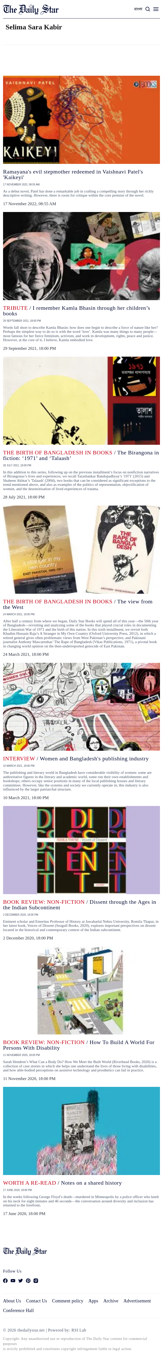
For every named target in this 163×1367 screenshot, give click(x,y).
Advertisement (137, 1300)
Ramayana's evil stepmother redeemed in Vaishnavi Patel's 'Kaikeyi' (73, 174)
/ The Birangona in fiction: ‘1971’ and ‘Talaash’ (81, 455)
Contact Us (36, 1300)
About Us (12, 1300)
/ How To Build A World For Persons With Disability (78, 1045)
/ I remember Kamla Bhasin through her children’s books (76, 311)
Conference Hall (18, 1310)
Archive (110, 1300)
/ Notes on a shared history (62, 1183)
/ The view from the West (78, 604)
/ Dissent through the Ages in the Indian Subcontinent (79, 905)
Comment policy (67, 1300)
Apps (93, 1300)
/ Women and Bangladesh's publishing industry (76, 758)
